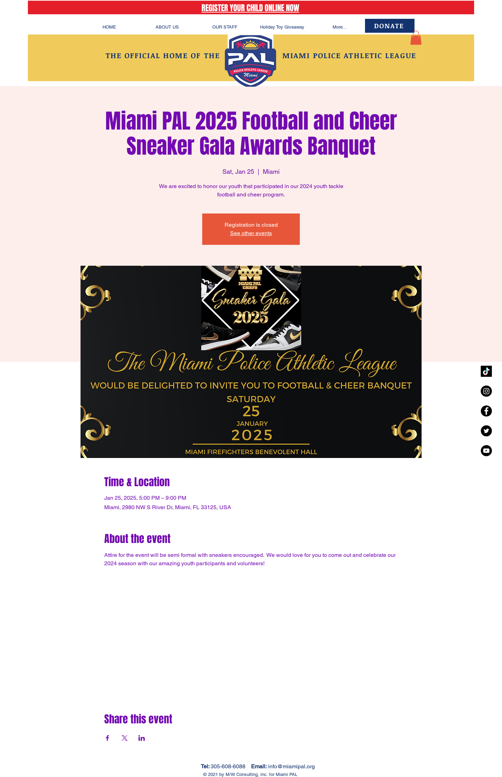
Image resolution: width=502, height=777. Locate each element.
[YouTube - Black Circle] (486, 450)
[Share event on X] (124, 738)
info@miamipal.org (291, 766)
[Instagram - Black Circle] (486, 391)
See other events (251, 233)
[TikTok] (486, 371)
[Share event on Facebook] (107, 738)
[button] (416, 38)
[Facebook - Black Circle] (486, 411)
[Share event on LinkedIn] (141, 738)
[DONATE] (389, 26)
